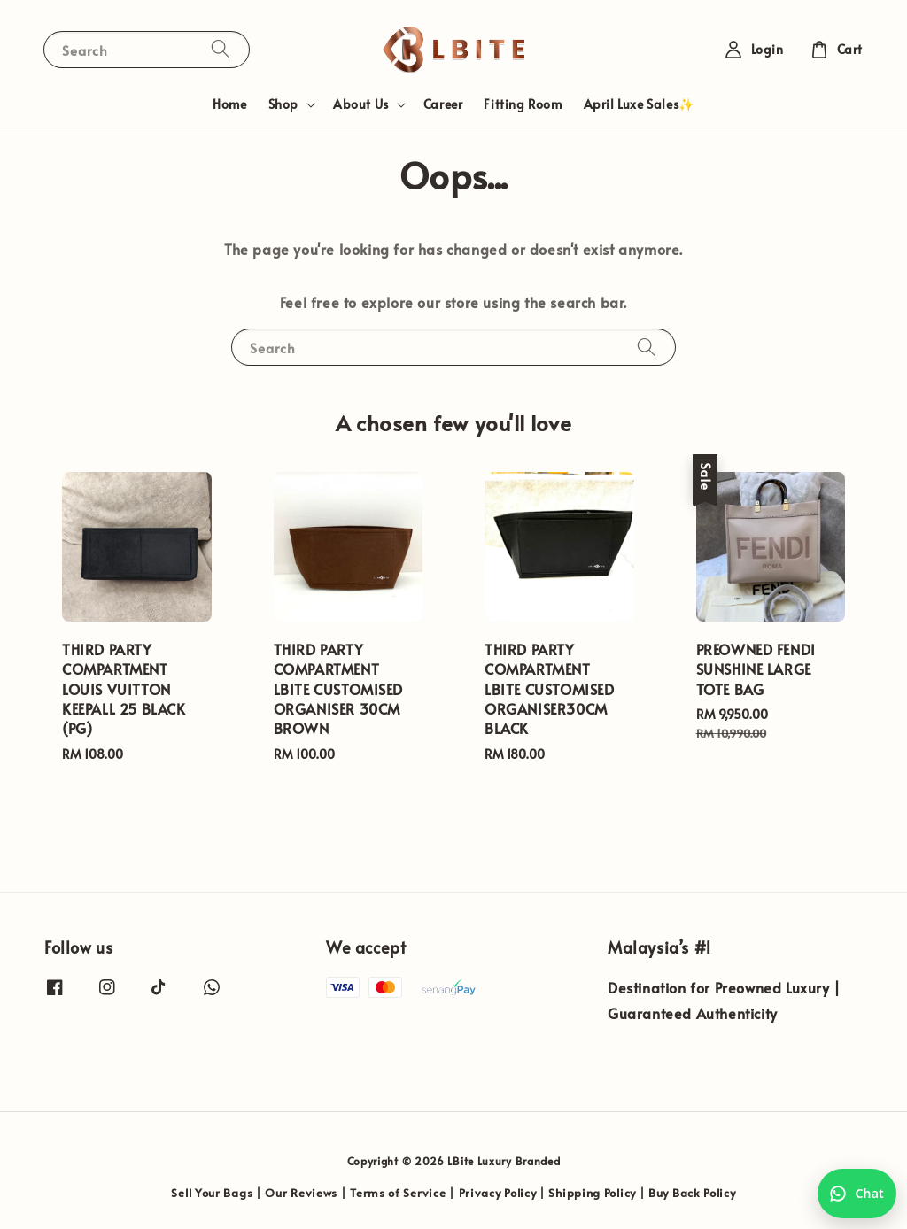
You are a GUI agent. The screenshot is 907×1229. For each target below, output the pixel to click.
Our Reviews (301, 1193)
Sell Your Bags (211, 1193)
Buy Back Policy (692, 1193)
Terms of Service (398, 1193)
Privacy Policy (498, 1193)
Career (443, 104)
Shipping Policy (592, 1193)
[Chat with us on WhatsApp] (857, 1193)
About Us (361, 104)
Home (229, 104)
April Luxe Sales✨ (639, 104)
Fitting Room (523, 104)
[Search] (220, 49)
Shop (283, 104)
